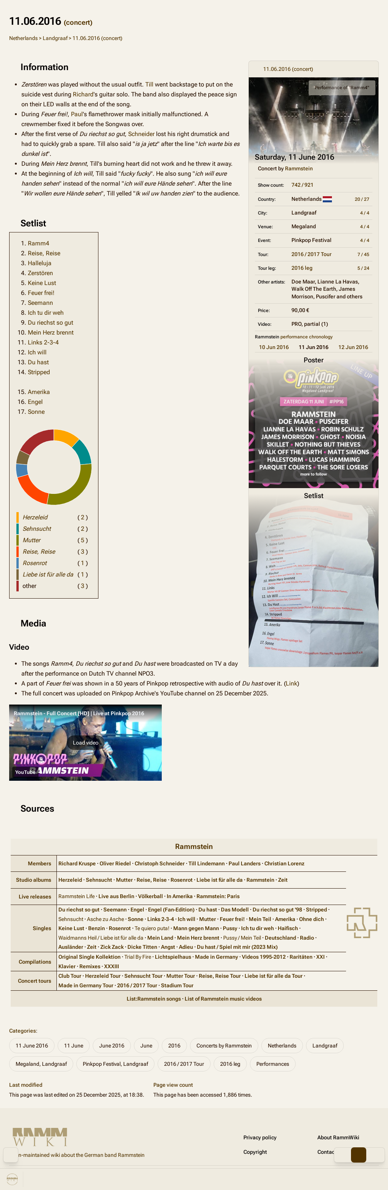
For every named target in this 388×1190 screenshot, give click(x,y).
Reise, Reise (44, 253)
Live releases (35, 897)
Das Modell (235, 910)
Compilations (35, 962)
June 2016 (111, 1046)
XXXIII (111, 966)
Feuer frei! (41, 292)
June (146, 1046)
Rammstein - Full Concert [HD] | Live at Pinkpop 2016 (79, 713)
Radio (307, 938)
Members (39, 863)
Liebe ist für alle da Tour (274, 976)
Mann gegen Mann (196, 928)
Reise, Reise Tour (220, 976)
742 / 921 (302, 185)
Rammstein (299, 168)
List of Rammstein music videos (223, 999)
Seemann (40, 302)
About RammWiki (338, 1137)
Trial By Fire (137, 957)
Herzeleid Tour (103, 976)
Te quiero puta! (152, 928)
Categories (22, 1031)
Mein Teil (260, 919)
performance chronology (306, 337)
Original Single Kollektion (89, 957)
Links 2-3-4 (43, 342)
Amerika (39, 392)
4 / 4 (364, 213)
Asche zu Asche (105, 919)
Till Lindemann (206, 863)
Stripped (39, 372)
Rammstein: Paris (218, 896)
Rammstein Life (76, 896)
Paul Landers (245, 863)
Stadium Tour (177, 985)
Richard (83, 94)
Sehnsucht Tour (143, 976)
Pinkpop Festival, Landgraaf (115, 1064)
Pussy (230, 928)
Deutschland (280, 938)
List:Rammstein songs (154, 999)
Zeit (283, 880)
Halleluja (40, 263)
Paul (77, 114)
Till (149, 84)
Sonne (36, 411)
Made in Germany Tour (85, 985)
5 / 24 (363, 268)
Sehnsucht (99, 880)
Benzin (96, 928)
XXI (320, 957)
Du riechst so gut (50, 322)
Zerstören (40, 273)
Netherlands (23, 38)
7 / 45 (363, 254)
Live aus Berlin (116, 896)
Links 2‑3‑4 (160, 919)
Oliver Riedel (115, 863)
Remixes (89, 966)
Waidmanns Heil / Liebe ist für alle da (100, 938)
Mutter (124, 880)
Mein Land (160, 938)
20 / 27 (362, 199)
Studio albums (33, 880)
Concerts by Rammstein (224, 1046)
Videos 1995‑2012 (264, 957)
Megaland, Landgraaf (41, 1064)
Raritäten (301, 957)
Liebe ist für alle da (219, 880)
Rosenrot (182, 880)
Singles (42, 928)
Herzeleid (70, 880)
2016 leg (301, 268)
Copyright (255, 1152)
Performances (272, 1064)
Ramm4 (38, 243)
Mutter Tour (180, 976)
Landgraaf (55, 38)
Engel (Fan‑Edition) (171, 910)
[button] (85, 743)
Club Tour (69, 976)
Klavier (67, 966)
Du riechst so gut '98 (277, 910)
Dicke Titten (142, 947)
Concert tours (34, 981)
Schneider (141, 134)
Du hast (38, 362)
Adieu (186, 947)
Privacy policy (260, 1137)
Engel (35, 401)
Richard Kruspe (77, 863)
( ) (82, 517)
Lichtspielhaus (173, 957)
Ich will (37, 352)
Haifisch (288, 928)
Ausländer (70, 947)
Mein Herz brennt (51, 332)
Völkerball (150, 896)
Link (291, 683)
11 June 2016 (32, 1046)
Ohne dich (311, 919)
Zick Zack (112, 947)
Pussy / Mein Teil (242, 938)
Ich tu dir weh (46, 312)
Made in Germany (216, 957)
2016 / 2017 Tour (311, 254)
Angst (168, 947)
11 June (73, 1046)
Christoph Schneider (160, 863)
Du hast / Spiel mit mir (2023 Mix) (237, 947)
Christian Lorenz (284, 863)
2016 (174, 1046)
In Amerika (180, 896)
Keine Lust (42, 283)
